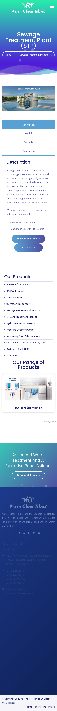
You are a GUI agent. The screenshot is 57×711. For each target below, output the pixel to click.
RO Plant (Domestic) (18, 284)
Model (28, 133)
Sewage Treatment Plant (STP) (24, 310)
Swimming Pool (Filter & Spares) (24, 336)
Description (28, 124)
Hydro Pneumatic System (20, 323)
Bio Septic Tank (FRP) (18, 349)
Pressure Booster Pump (19, 329)
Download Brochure (28, 238)
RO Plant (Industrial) (17, 291)
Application (28, 151)
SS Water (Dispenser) (18, 304)
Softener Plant (14, 297)
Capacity (28, 142)
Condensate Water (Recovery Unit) (26, 342)
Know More (28, 247)
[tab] (28, 124)
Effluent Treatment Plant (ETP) (23, 317)
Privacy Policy (33, 707)
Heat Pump (12, 355)
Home (8, 54)
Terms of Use (48, 707)
